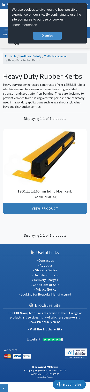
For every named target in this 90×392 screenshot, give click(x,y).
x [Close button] (4, 388)
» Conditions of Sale (45, 285)
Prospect (49, 377)
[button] (6, 30)
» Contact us (45, 260)
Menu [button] (6, 34)
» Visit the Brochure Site (45, 329)
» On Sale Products (45, 275)
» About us (45, 265)
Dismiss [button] (47, 35)
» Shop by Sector (45, 270)
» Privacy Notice (45, 289)
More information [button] (24, 25)
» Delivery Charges (45, 280)
